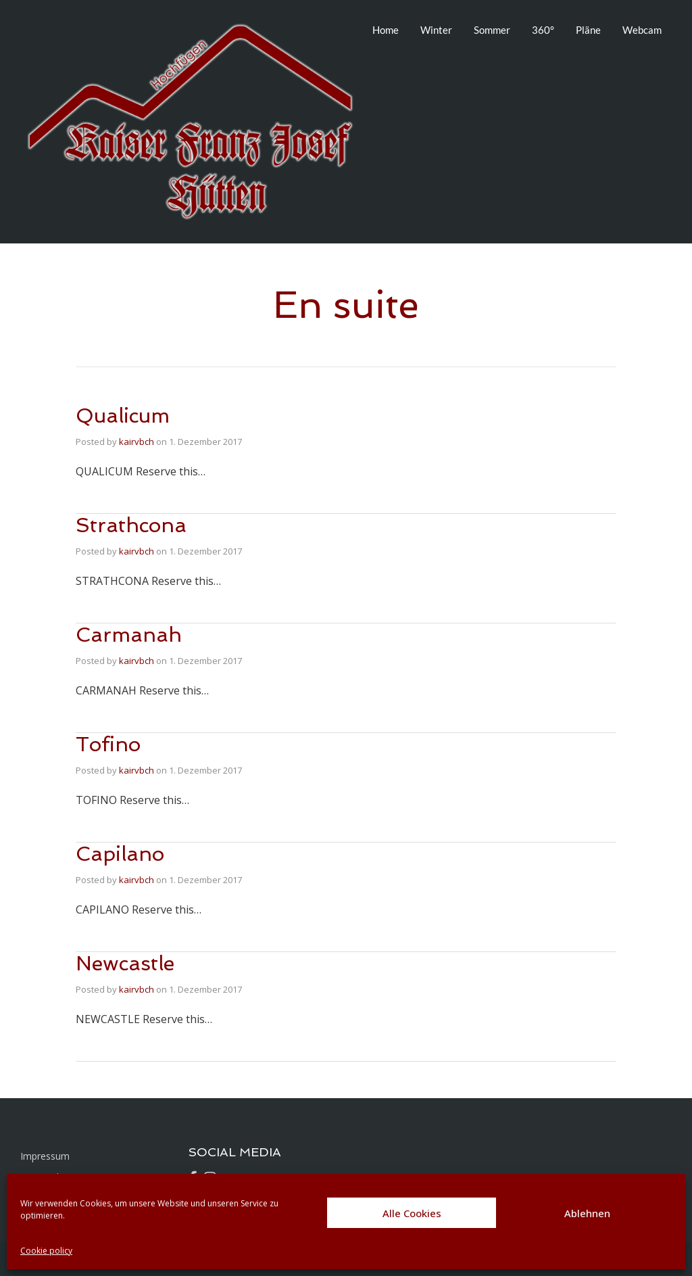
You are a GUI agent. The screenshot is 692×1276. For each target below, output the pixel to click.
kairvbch (136, 441)
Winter (436, 30)
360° (543, 30)
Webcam (642, 30)
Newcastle (125, 963)
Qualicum (123, 415)
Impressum (45, 1156)
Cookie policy (46, 1250)
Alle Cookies (411, 1213)
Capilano (120, 854)
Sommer (492, 30)
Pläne (588, 30)
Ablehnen (587, 1213)
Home (385, 30)
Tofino (108, 744)
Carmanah (129, 634)
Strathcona (131, 525)
